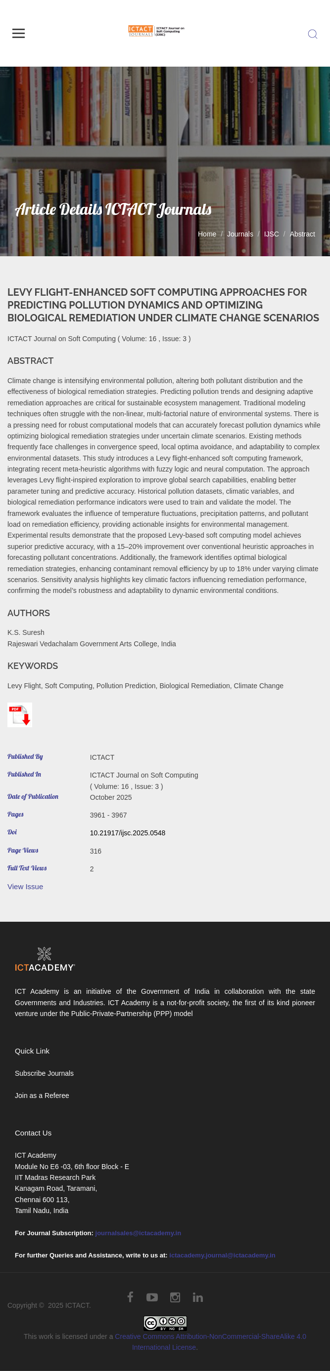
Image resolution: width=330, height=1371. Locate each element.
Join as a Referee (42, 1095)
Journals (240, 234)
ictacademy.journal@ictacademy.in (222, 1255)
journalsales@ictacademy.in (138, 1233)
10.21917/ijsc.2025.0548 (128, 833)
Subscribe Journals (44, 1073)
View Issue (25, 886)
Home (207, 234)
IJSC (271, 234)
